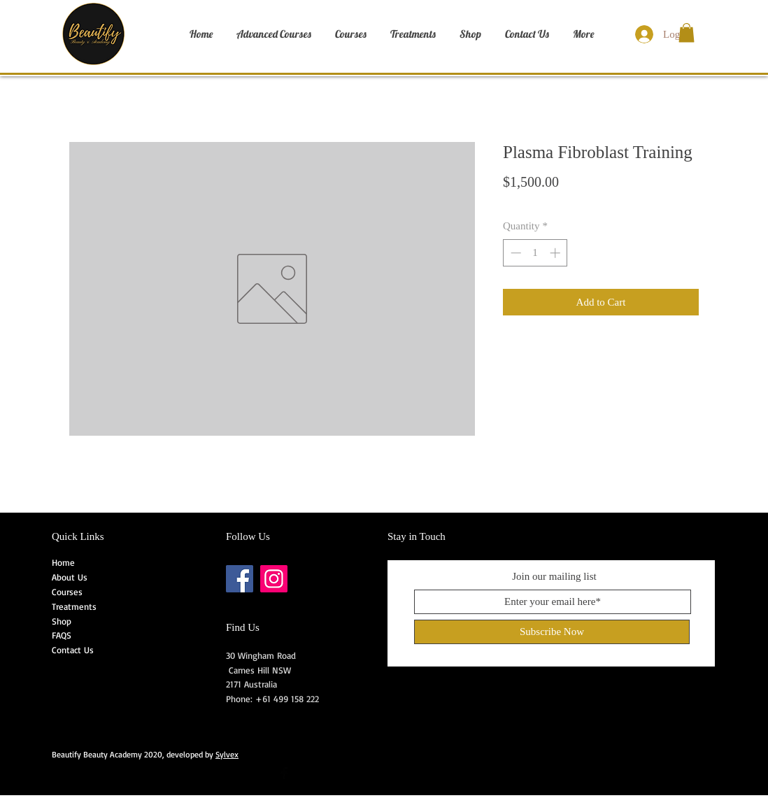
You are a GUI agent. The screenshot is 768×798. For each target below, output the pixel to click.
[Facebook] (239, 578)
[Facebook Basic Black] (284, 773)
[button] (686, 32)
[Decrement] (514, 253)
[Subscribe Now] (552, 632)
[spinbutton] (535, 253)
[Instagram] (273, 578)
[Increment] (556, 253)
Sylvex (227, 754)
